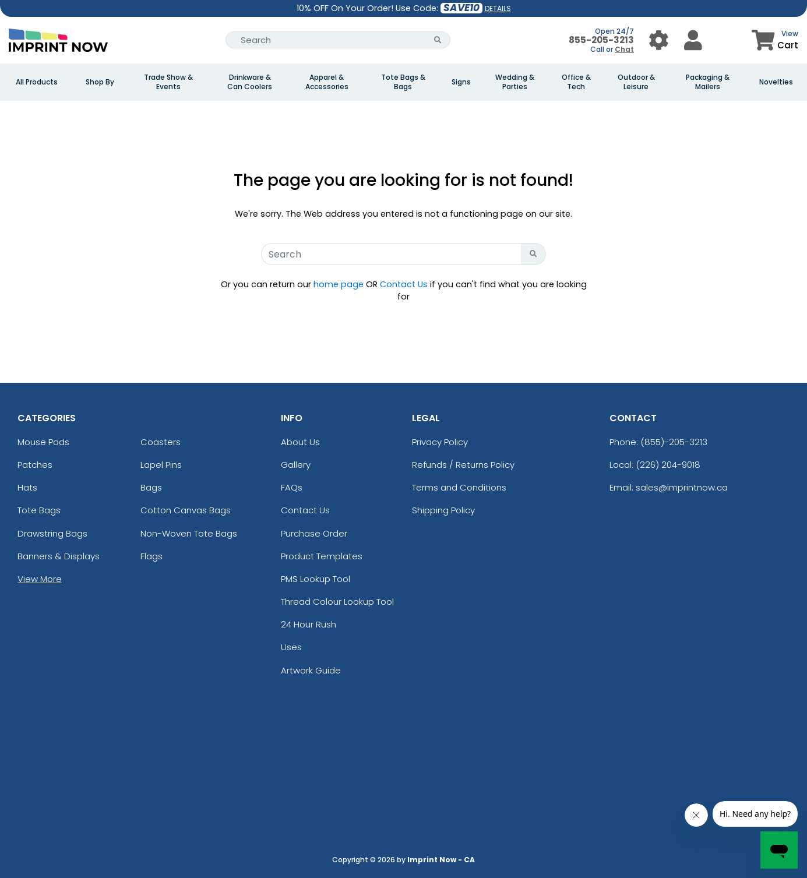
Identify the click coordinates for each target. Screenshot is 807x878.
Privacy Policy (440, 442)
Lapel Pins (161, 465)
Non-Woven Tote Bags (188, 533)
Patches (34, 465)
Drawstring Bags (52, 533)
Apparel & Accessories (326, 82)
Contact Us (404, 284)
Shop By (100, 82)
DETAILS (498, 8)
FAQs (291, 487)
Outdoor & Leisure (636, 82)
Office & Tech (576, 82)
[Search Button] (437, 39)
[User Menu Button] (658, 40)
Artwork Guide (311, 670)
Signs (461, 82)
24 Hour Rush (308, 624)
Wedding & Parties (514, 82)
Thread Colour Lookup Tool (337, 601)
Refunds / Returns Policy (463, 465)
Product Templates (321, 556)
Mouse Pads (43, 442)
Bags (151, 487)
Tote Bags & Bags (403, 82)
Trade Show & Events (168, 82)
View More (39, 579)
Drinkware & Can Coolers (249, 82)
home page (338, 284)
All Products (37, 82)
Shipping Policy (443, 510)
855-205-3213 (601, 40)
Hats (27, 487)
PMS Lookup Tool (315, 579)
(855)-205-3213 (673, 442)
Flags (151, 556)
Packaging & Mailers (708, 82)
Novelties (776, 82)
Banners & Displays (58, 556)
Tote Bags (39, 510)
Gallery (296, 465)
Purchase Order (314, 533)
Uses (291, 647)
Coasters (160, 442)
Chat (624, 49)
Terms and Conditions (459, 487)
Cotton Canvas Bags (185, 510)
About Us (300, 442)
